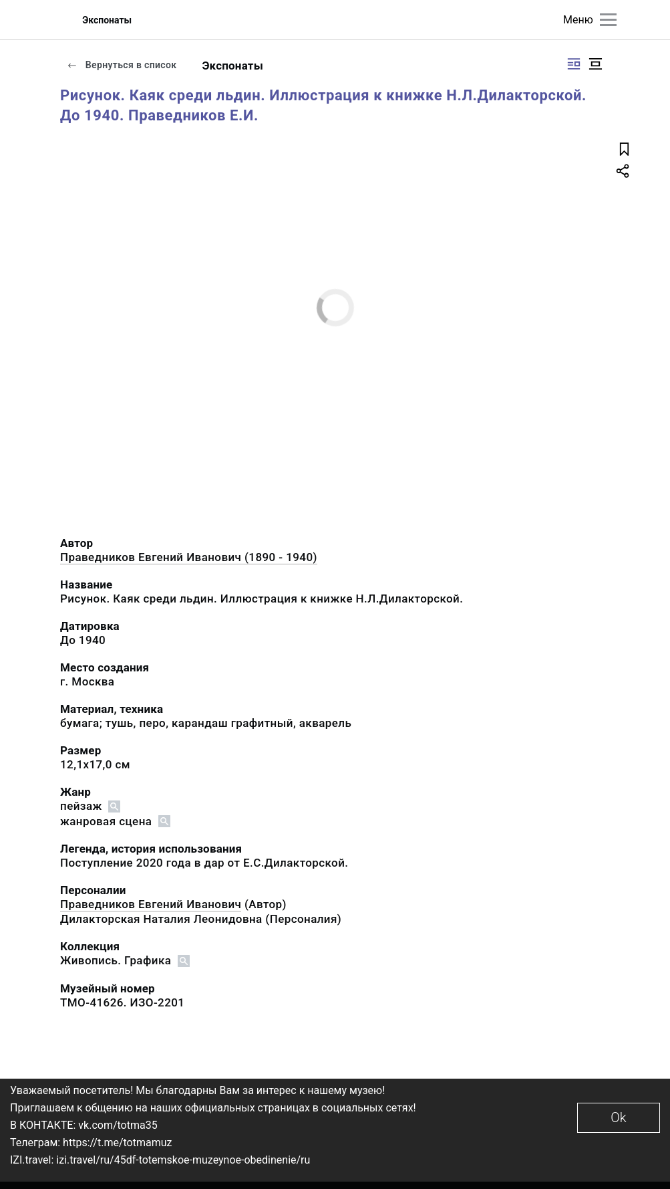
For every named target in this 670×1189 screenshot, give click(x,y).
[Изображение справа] (573, 63)
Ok (618, 1117)
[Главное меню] (608, 20)
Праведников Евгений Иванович (150, 904)
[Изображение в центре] (595, 63)
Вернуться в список (121, 65)
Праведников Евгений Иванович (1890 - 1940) (188, 557)
